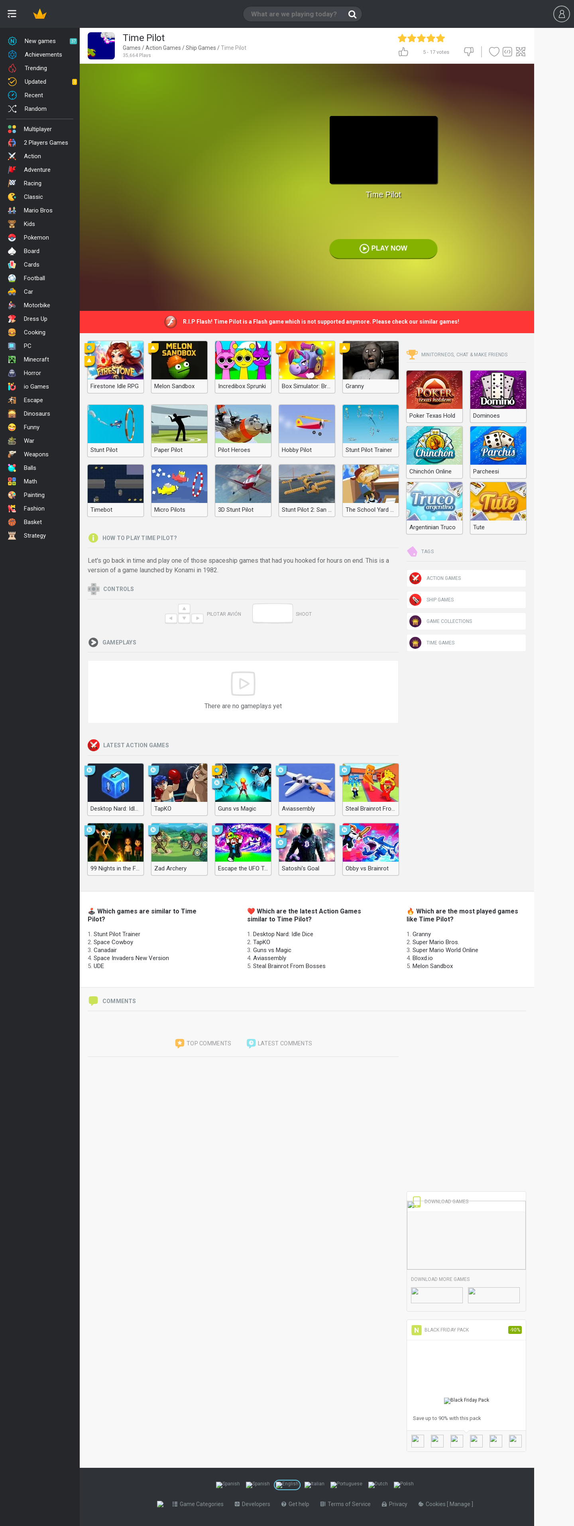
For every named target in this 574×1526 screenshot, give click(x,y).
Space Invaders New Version (131, 958)
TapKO (261, 942)
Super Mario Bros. (436, 942)
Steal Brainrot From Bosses (289, 966)
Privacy (396, 1504)
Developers (254, 1504)
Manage (462, 1504)
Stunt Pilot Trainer (117, 934)
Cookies (434, 1504)
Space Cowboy (113, 942)
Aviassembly (269, 958)
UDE (99, 966)
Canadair (105, 950)
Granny (422, 934)
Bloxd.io (423, 958)
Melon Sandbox (433, 966)
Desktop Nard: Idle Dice (283, 934)
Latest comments (279, 1043)
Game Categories (199, 1504)
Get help (297, 1504)
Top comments (203, 1043)
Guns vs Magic (272, 950)
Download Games (439, 1201)
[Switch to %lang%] (228, 1485)
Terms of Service (347, 1504)
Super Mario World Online (445, 950)
